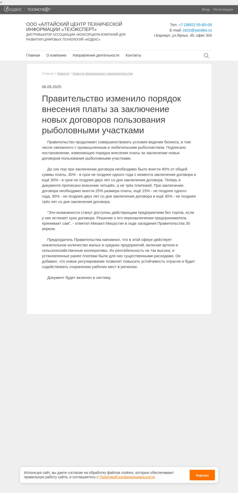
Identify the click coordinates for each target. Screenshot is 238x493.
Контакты (133, 55)
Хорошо (202, 473)
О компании (56, 55)
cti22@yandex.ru (197, 30)
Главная (33, 55)
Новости (63, 73)
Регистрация (223, 9)
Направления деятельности (96, 55)
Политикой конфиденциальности (127, 475)
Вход (206, 9)
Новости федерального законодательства (102, 73)
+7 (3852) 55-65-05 (195, 24)
